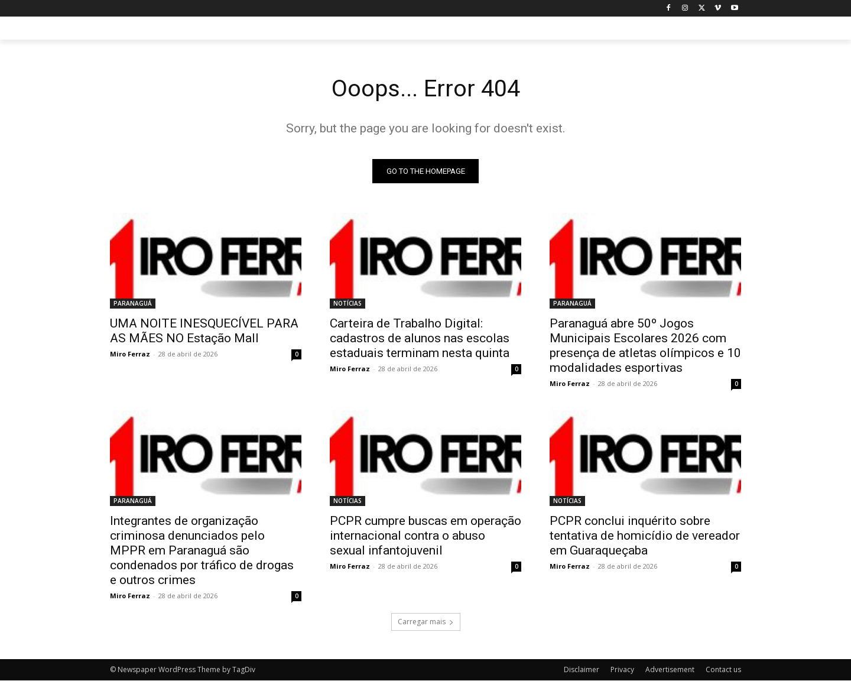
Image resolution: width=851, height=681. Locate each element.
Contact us (723, 670)
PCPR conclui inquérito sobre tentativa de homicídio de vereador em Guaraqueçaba (645, 536)
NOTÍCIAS (347, 304)
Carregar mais (426, 622)
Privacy (622, 670)
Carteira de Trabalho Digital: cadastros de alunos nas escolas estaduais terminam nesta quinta (419, 339)
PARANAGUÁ (132, 304)
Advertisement (669, 670)
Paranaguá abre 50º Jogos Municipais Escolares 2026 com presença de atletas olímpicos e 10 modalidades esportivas (645, 346)
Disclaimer (581, 670)
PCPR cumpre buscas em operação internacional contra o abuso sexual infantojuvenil (425, 536)
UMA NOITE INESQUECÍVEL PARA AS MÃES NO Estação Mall (204, 331)
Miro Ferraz (130, 354)
